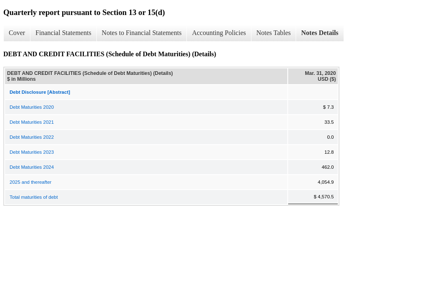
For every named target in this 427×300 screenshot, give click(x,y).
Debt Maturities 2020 (32, 107)
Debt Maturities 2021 (32, 122)
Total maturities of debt (34, 197)
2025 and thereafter (30, 182)
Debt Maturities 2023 (32, 152)
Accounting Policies (219, 32)
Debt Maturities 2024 (32, 167)
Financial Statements (63, 32)
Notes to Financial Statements (142, 32)
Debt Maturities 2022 (32, 137)
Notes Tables (273, 32)
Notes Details (319, 32)
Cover (17, 32)
